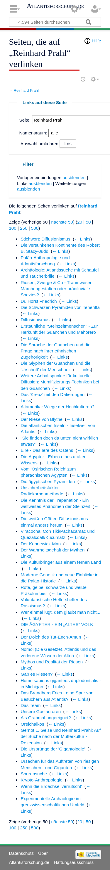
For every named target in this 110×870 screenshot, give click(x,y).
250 (23, 228)
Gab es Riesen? (37, 674)
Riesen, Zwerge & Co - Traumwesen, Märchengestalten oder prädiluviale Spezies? (57, 289)
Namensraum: (33, 132)
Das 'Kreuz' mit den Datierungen (52, 394)
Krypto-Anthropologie (41, 779)
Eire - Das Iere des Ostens (47, 450)
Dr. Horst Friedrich (39, 301)
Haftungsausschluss (74, 862)
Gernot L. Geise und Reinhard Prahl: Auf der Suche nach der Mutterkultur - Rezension (61, 736)
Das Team (30, 705)
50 (88, 221)
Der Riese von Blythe (41, 419)
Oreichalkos (32, 724)
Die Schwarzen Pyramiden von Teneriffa (60, 307)
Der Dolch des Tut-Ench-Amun (51, 636)
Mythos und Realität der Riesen (52, 661)
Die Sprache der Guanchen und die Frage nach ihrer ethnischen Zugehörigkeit (55, 351)
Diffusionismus (35, 319)
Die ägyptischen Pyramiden (48, 481)
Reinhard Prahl (26, 90)
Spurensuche (34, 773)
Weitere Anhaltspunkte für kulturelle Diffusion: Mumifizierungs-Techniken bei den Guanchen (60, 382)
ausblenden (74, 177)
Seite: (25, 119)
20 (79, 221)
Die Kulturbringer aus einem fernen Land (61, 562)
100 (12, 228)
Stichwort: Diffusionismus (45, 238)
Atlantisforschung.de (55, 5)
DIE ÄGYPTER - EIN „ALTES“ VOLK (57, 624)
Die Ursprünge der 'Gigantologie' (53, 748)
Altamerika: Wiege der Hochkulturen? (57, 406)
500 (34, 228)
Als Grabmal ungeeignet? (46, 717)
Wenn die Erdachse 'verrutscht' (51, 786)
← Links (82, 238)
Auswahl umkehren (39, 143)
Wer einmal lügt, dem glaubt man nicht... (60, 612)
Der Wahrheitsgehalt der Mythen (52, 549)
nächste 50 (62, 221)
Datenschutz (21, 853)
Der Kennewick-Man (41, 543)
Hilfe (96, 40)
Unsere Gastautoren (41, 711)
